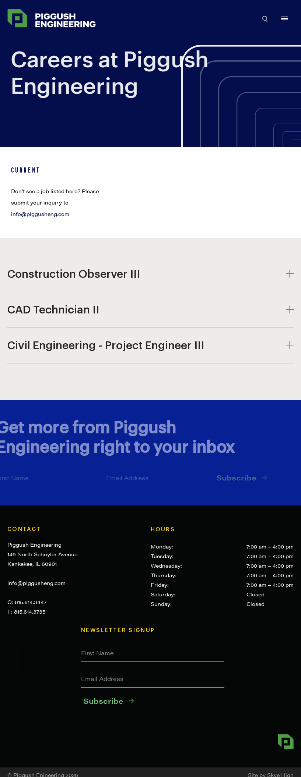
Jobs (29, 678)
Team (30, 715)
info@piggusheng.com (36, 582)
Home (31, 668)
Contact (24, 529)
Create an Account (51, 650)
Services (35, 696)
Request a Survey (50, 687)
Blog (29, 631)
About (31, 621)
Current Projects (48, 659)
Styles (31, 706)
